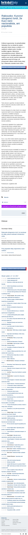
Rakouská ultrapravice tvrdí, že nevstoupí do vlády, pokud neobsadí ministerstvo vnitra (13, 234)
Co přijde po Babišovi (19, 490)
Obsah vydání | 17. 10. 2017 (9, 276)
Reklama (3, 524)
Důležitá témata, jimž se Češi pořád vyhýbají (16, 289)
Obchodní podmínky (5, 525)
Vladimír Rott (10, 376)
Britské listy (11, 3)
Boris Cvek (9, 330)
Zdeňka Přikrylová (11, 456)
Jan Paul (9, 372)
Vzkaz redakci (15, 521)
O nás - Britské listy (5, 519)
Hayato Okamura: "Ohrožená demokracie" (16, 383)
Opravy (2, 522)
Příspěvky (15, 524)
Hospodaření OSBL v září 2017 (13, 509)
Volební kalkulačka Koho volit (13, 278)
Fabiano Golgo (10, 412)
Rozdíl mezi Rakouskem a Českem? (14, 341)
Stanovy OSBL (16, 519)
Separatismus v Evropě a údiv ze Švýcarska (16, 485)
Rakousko (6, 197)
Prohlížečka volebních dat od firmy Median (16, 500)
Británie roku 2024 (11, 462)
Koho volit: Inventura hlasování (14, 460)
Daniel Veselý (10, 487)
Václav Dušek (10, 483)
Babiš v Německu (11, 358)
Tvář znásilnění (10, 442)
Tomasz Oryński (10, 295)
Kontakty (3, 521)
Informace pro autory (17, 522)
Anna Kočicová (10, 444)
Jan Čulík (9, 473)
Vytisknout (5, 202)
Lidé (8, 477)
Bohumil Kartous (10, 252)
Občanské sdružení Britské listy (16, 529)
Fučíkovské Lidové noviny (12, 391)
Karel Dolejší (10, 343)
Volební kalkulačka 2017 (12, 280)
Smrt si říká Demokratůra (19, 483)
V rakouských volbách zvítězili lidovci (15, 385)
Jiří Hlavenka (10, 337)
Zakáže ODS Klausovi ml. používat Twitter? (16, 464)
